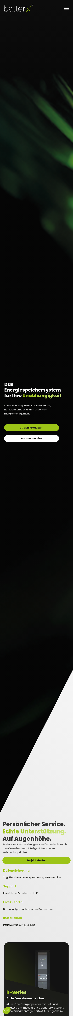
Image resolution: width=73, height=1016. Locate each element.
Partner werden (31, 438)
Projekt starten (36, 860)
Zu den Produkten (31, 427)
